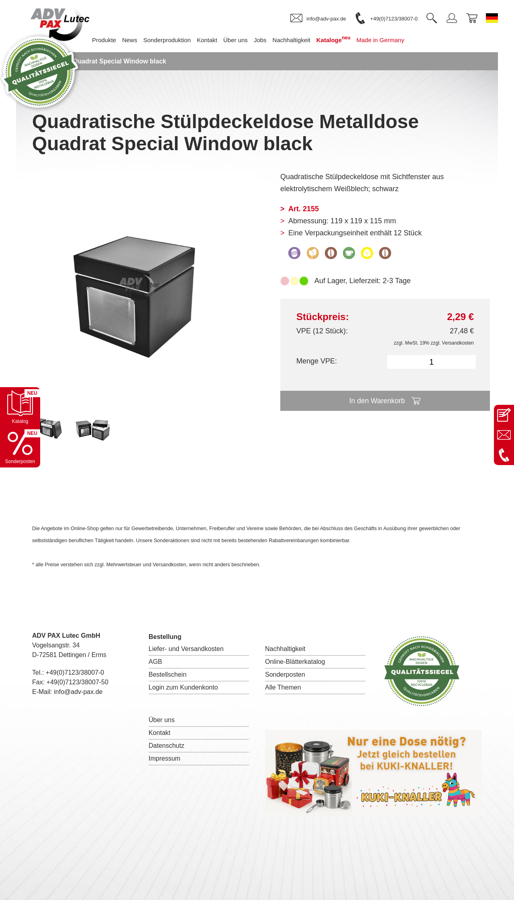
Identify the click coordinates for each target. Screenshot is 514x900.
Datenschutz (166, 745)
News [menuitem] (136, 40)
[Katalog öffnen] (20, 407)
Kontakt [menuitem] (213, 40)
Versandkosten (458, 343)
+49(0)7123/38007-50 (77, 682)
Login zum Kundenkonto (183, 687)
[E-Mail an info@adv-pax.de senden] (504, 435)
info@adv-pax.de (78, 691)
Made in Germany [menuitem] (386, 40)
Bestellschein (167, 674)
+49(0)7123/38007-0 (75, 672)
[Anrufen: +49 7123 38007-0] (504, 455)
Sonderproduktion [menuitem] (173, 40)
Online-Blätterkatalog (295, 661)
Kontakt (159, 732)
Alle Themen (283, 687)
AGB (155, 661)
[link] (318, 18)
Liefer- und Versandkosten (186, 648)
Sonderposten (285, 674)
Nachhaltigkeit (285, 648)
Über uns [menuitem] (241, 40)
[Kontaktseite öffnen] (504, 415)
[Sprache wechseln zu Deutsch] (492, 18)
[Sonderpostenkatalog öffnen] (20, 447)
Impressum (164, 758)
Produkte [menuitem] (110, 40)
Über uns (162, 719)
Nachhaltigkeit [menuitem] (297, 40)
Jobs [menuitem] (266, 40)
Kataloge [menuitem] (339, 39)
